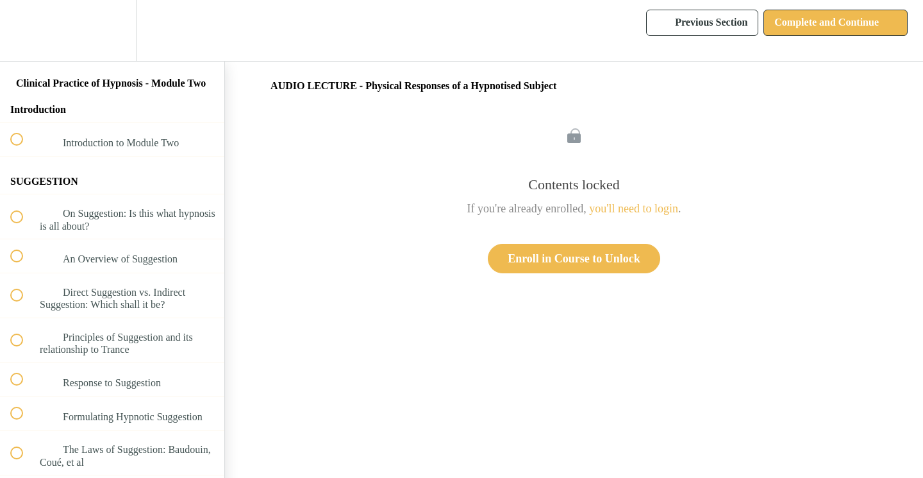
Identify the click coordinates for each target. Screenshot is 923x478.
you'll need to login (633, 208)
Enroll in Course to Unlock (574, 258)
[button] (23, 30)
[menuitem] (112, 30)
